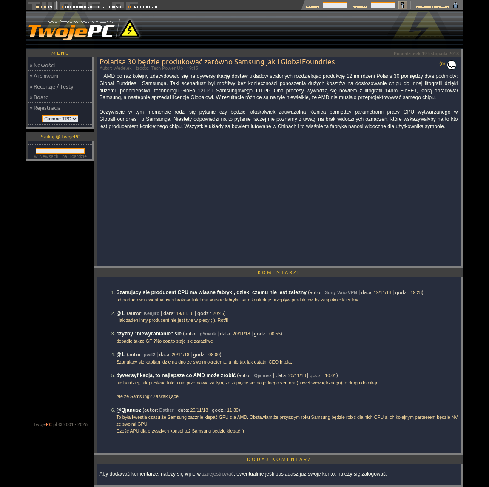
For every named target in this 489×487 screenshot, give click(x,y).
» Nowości (42, 65)
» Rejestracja (45, 108)
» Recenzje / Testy (51, 86)
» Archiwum (44, 76)
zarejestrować (218, 474)
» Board (39, 97)
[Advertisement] (308, 30)
